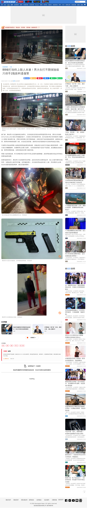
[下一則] (61, 322)
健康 (78, 4)
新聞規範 (31, 500)
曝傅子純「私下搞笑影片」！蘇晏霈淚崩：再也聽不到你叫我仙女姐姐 (75, 480)
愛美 (41, 4)
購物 (82, 4)
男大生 (16, 345)
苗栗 (7, 345)
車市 (60, 4)
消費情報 (54, 500)
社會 (8, 4)
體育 (21, 4)
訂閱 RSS (6, 358)
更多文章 (12, 358)
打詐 (63, 4)
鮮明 (14, 81)
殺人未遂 (22, 345)
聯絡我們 (16, 500)
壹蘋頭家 (73, 4)
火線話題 (31, 4)
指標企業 (68, 4)
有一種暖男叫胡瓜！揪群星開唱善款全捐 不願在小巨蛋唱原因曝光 (75, 287)
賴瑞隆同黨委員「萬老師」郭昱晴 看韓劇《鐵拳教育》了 (22, 27)
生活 (5, 4)
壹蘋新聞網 (5, 67)
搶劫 (3, 345)
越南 (12, 345)
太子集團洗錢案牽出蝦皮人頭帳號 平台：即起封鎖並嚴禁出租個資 (75, 157)
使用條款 (39, 500)
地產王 (50, 4)
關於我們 (8, 500)
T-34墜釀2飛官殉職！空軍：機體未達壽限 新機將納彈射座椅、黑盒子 (75, 207)
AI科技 (45, 4)
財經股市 (16, 4)
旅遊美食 (55, 4)
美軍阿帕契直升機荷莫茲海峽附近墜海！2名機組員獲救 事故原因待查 (75, 408)
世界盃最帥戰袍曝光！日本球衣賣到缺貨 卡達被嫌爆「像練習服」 (75, 312)
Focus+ (37, 5)
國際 (12, 4)
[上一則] (58, 322)
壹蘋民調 (25, 4)
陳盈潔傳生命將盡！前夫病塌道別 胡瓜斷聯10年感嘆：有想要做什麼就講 (75, 383)
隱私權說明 (24, 500)
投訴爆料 (46, 500)
